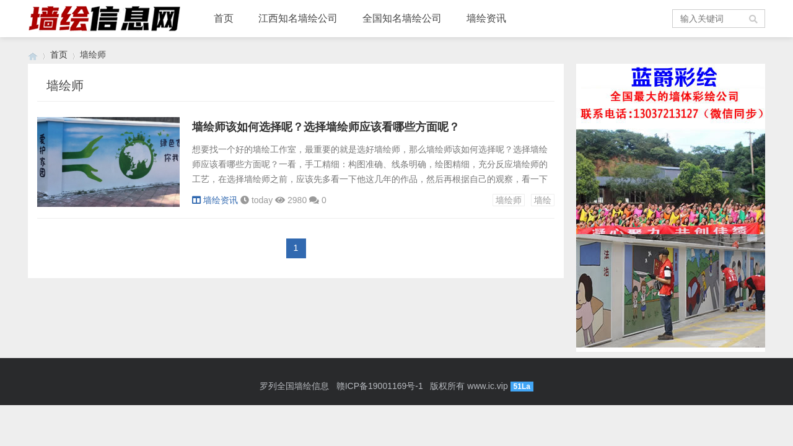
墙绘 (542, 200)
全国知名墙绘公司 (402, 18)
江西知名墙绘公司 (298, 18)
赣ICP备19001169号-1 (379, 386)
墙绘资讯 (486, 18)
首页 (224, 18)
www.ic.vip (487, 386)
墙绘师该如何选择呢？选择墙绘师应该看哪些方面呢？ (326, 127)
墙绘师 (509, 200)
